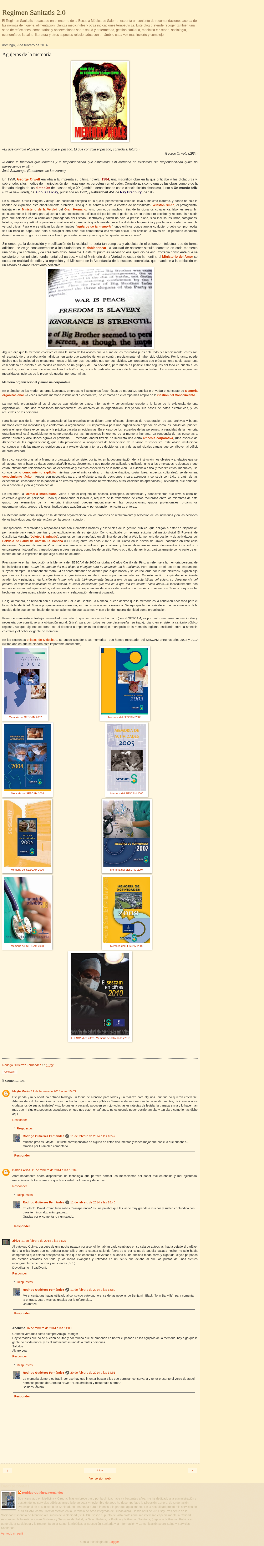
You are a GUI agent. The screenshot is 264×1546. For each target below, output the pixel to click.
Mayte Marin (21, 1091)
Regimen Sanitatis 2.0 (33, 12)
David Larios (21, 1170)
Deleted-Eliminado (44, 536)
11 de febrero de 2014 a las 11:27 (43, 1240)
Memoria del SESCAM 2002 (25, 717)
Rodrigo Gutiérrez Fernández (43, 1136)
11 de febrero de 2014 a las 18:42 (92, 1136)
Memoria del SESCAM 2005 (126, 793)
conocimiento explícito (39, 472)
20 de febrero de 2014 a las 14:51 (92, 1372)
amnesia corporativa (158, 438)
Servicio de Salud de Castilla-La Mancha (32, 541)
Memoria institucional (41, 494)
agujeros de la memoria (93, 226)
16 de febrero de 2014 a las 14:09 (48, 1328)
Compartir (9, 1071)
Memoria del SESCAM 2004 (27, 793)
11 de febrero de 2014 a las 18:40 (92, 1202)
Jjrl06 (16, 1240)
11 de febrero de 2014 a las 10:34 (53, 1170)
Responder (19, 1120)
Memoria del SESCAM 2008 (27, 946)
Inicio (100, 1470)
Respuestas (25, 1128)
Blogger (114, 1541)
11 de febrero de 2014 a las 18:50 (92, 1289)
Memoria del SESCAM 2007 (126, 869)
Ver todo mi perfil (12, 1533)
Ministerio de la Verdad (39, 209)
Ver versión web (100, 1478)
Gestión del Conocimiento (176, 395)
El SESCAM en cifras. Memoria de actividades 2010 (100, 1038)
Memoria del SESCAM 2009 (126, 946)
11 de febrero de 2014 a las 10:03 (53, 1091)
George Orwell (28, 179)
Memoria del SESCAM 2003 (124, 717)
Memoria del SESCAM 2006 (27, 869)
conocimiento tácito (17, 476)
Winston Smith (163, 205)
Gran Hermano (75, 209)
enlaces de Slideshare (42, 639)
